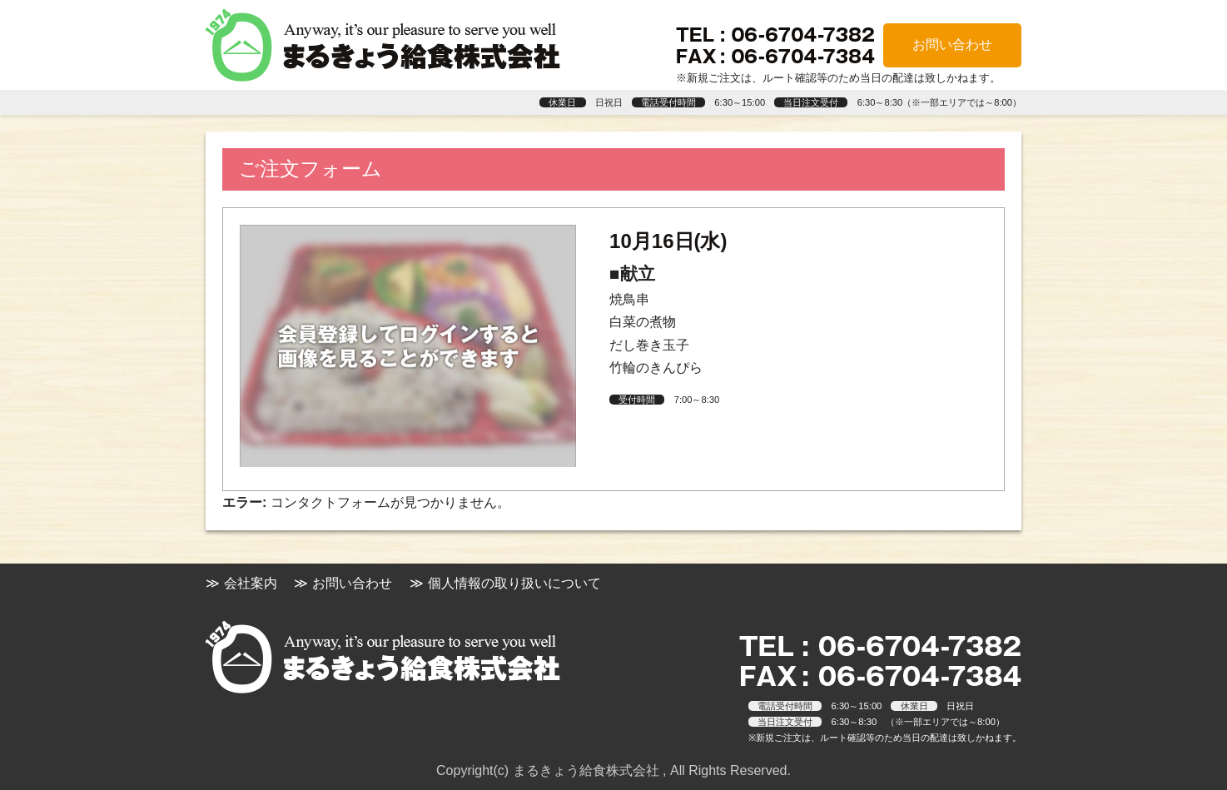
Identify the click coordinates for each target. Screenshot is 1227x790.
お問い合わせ (952, 44)
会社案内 (250, 583)
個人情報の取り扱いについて (514, 583)
